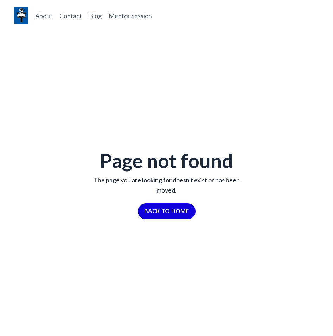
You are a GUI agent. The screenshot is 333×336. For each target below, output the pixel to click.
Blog (95, 16)
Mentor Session (130, 16)
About (43, 16)
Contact (70, 16)
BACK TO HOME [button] (166, 211)
